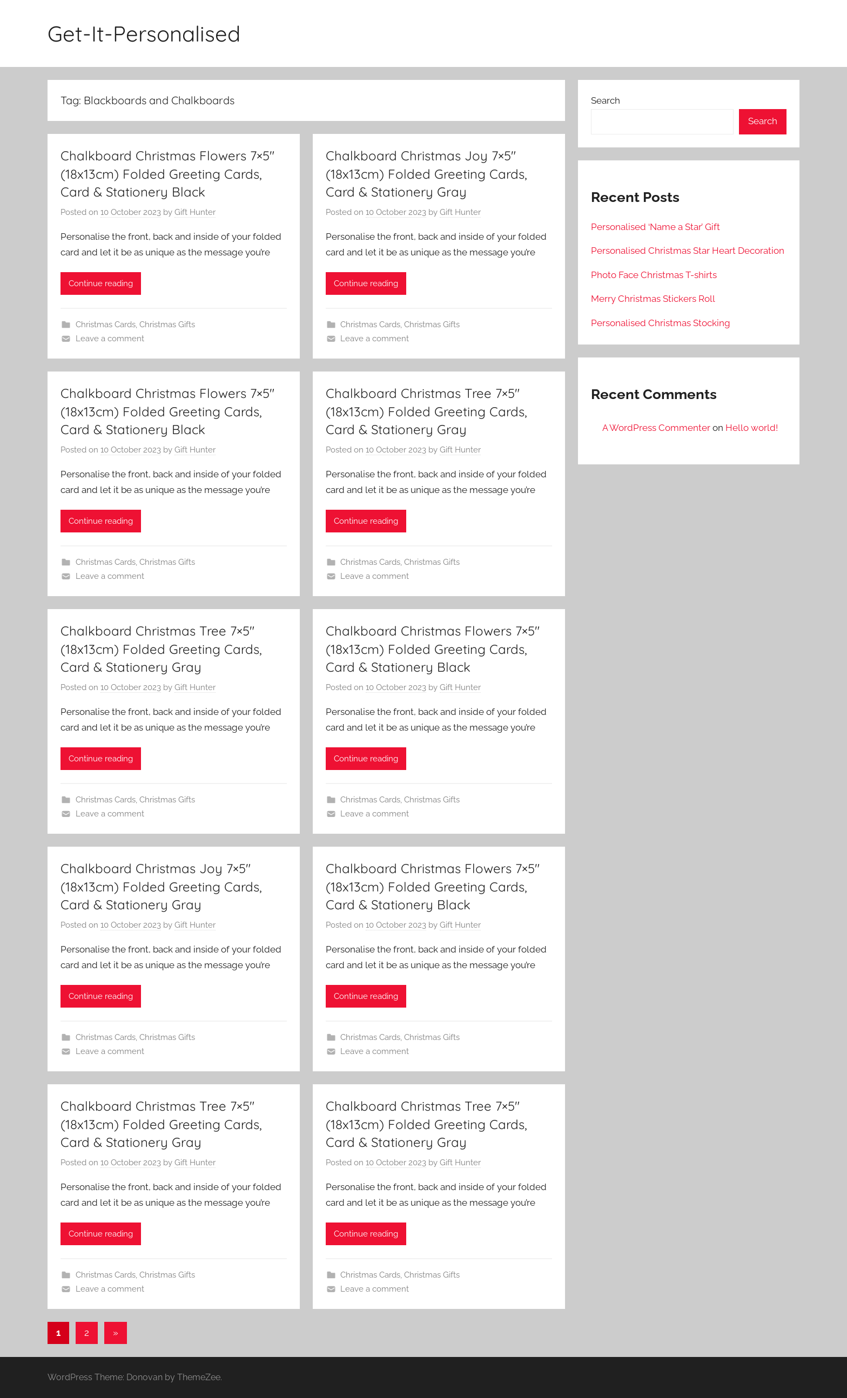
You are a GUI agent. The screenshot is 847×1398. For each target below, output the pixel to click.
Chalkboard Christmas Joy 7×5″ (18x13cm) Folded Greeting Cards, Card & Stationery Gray (426, 173)
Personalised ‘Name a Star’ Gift (655, 226)
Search (605, 100)
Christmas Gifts (167, 324)
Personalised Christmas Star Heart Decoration (687, 250)
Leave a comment (110, 338)
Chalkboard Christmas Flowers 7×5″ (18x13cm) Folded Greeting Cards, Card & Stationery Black (167, 173)
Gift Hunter (195, 212)
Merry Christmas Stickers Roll (653, 298)
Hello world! (751, 427)
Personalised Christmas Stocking (660, 323)
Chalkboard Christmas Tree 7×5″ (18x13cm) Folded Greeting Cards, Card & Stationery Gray (426, 411)
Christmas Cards (106, 324)
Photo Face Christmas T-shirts (654, 274)
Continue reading (101, 283)
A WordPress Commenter (656, 427)
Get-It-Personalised (144, 33)
